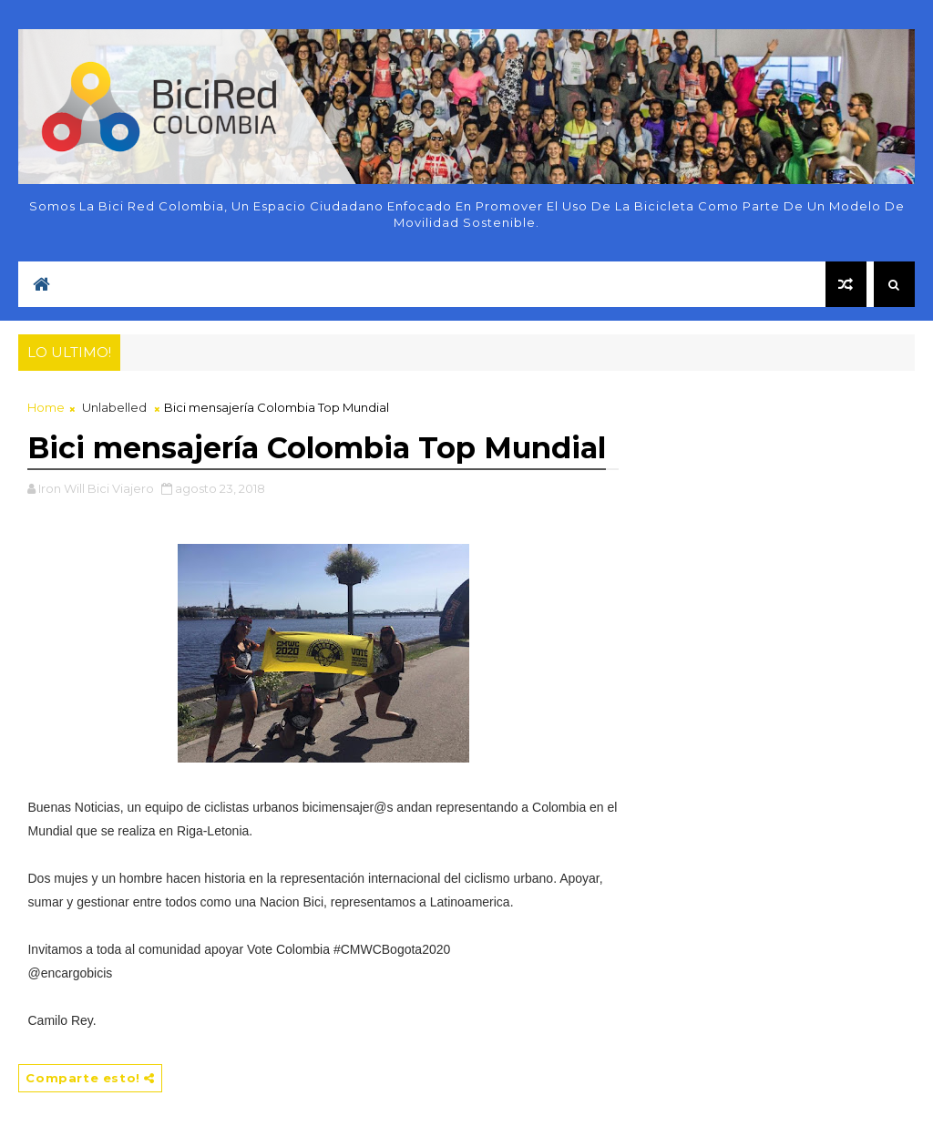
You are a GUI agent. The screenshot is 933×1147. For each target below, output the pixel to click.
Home (46, 407)
